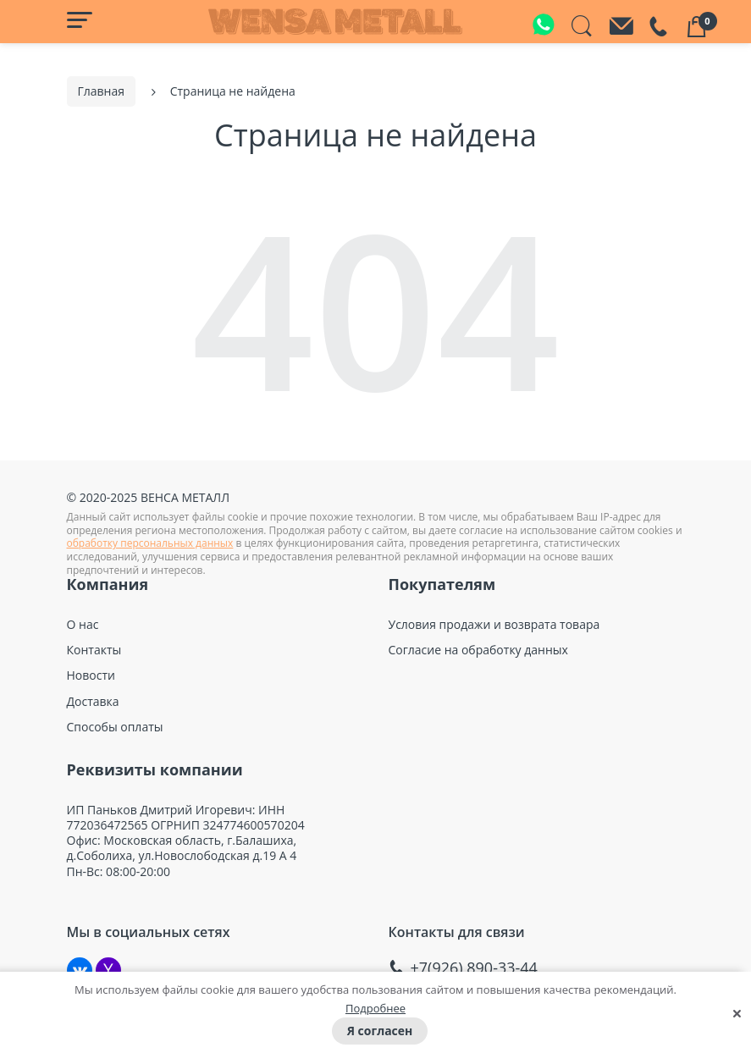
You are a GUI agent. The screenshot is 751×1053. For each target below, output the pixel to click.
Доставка (93, 699)
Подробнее (375, 1008)
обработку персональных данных (150, 541)
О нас (83, 623)
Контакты (94, 648)
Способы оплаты (115, 724)
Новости (91, 673)
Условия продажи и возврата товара (494, 623)
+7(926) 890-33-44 (474, 965)
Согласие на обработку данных (478, 648)
